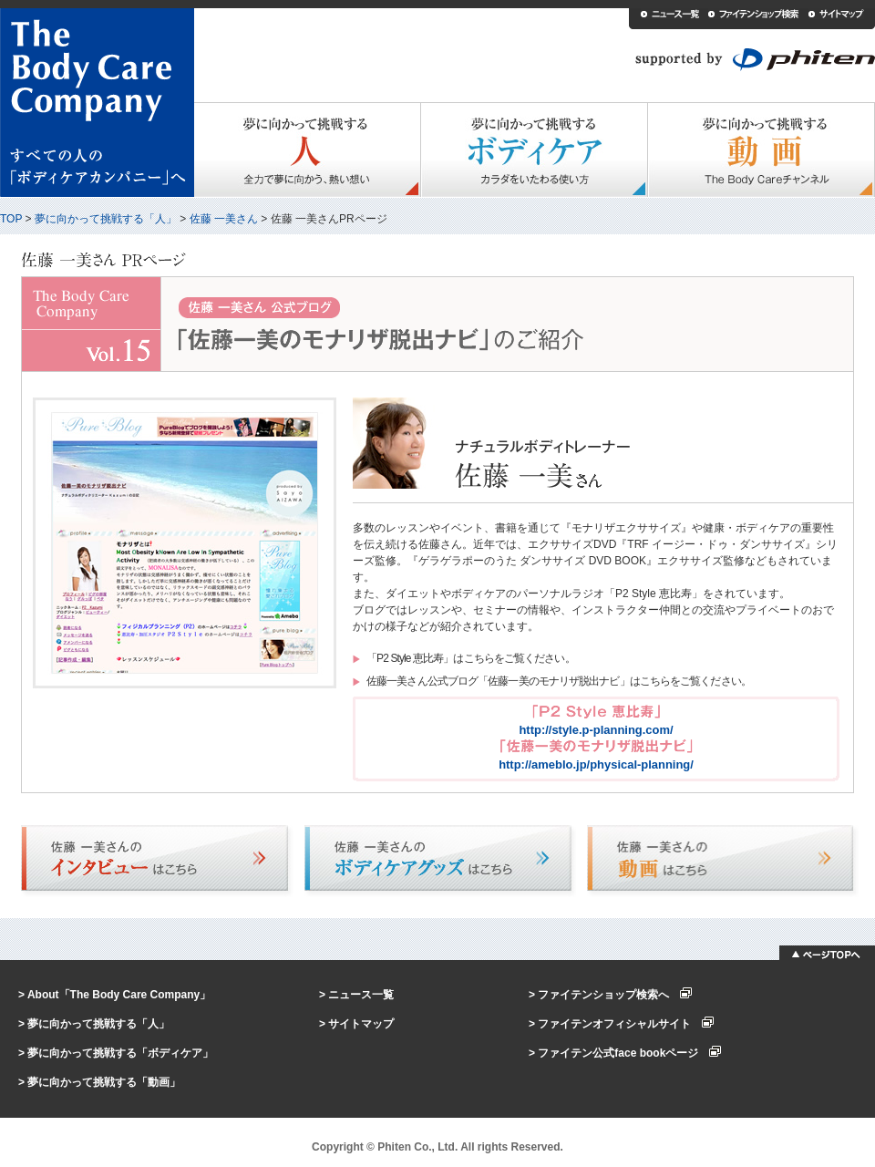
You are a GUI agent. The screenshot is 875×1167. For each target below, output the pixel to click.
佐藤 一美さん (224, 218)
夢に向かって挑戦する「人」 (106, 218)
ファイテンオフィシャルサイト (626, 1023)
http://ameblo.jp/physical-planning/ (596, 764)
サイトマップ (361, 1023)
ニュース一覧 (361, 994)
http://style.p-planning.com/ (596, 730)
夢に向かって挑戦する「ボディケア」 (120, 1053)
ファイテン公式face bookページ (629, 1053)
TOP (11, 218)
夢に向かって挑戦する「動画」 (103, 1082)
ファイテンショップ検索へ (615, 994)
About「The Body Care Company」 (119, 994)
